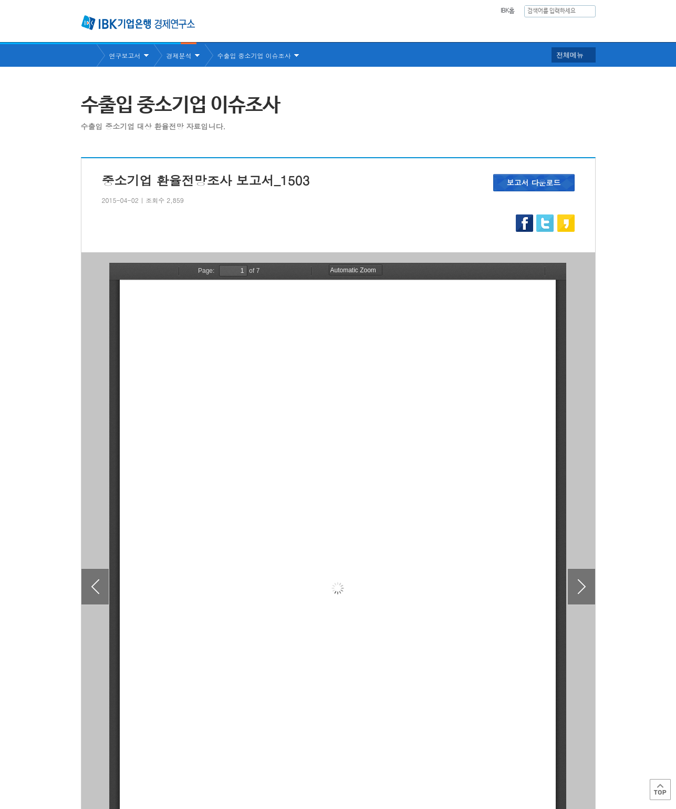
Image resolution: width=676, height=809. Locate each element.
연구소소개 (329, 29)
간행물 (487, 29)
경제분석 (179, 55)
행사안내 (533, 29)
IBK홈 (508, 11)
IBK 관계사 (540, 763)
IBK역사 (581, 29)
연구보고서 (387, 29)
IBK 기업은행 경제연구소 (138, 22)
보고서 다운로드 (534, 182)
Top (660, 789)
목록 (338, 707)
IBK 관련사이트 (465, 763)
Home (89, 55)
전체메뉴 (570, 55)
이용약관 (190, 767)
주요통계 (440, 29)
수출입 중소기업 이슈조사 (254, 55)
